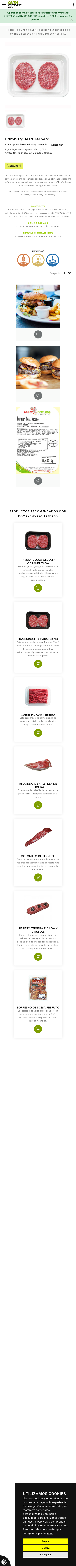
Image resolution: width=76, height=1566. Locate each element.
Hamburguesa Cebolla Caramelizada (38, 561)
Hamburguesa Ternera (51, 34)
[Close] (71, 20)
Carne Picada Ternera (38, 715)
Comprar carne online (32, 30)
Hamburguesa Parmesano (38, 639)
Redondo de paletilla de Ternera (38, 785)
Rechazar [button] (45, 1548)
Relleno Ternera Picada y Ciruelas (38, 930)
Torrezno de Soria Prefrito (38, 1007)
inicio (10, 30)
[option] (38, 75)
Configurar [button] (45, 1554)
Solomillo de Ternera (38, 856)
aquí (50, 1533)
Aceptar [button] (46, 1541)
